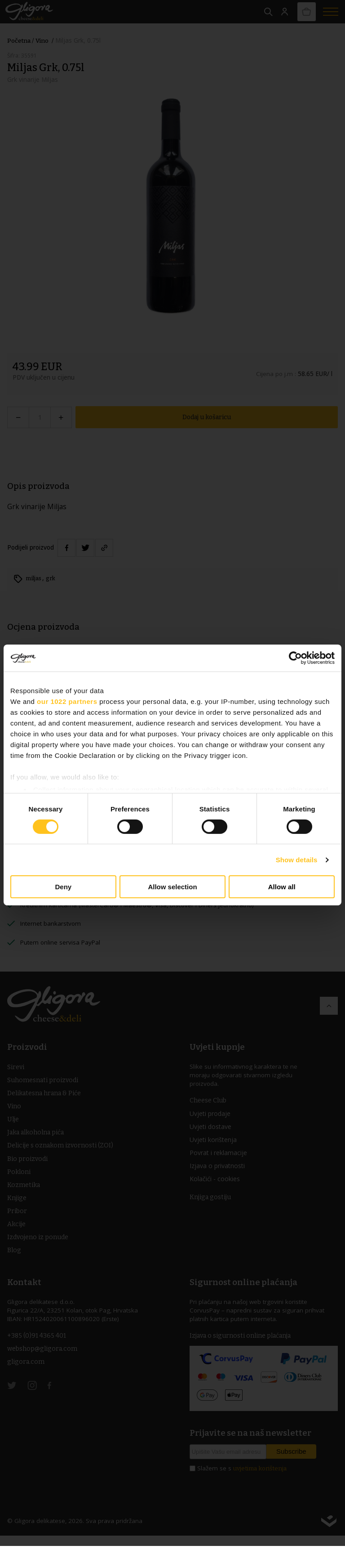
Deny (63, 887)
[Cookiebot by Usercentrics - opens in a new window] (295, 658)
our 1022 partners (67, 701)
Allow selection (172, 887)
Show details (297, 860)
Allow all (282, 887)
